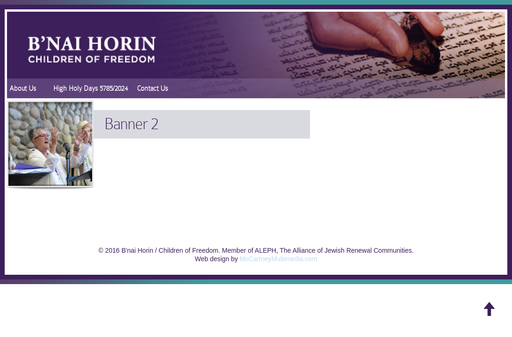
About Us (22, 88)
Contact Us (152, 88)
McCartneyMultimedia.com (278, 259)
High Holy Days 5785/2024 (90, 88)
